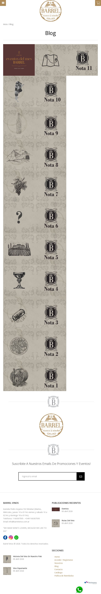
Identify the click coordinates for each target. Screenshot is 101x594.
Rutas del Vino (68, 520)
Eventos (65, 508)
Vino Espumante (20, 568)
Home (57, 556)
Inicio (5, 24)
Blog (56, 566)
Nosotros (58, 563)
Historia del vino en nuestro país (27, 556)
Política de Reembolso (64, 575)
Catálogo (58, 572)
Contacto (58, 569)
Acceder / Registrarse (63, 559)
